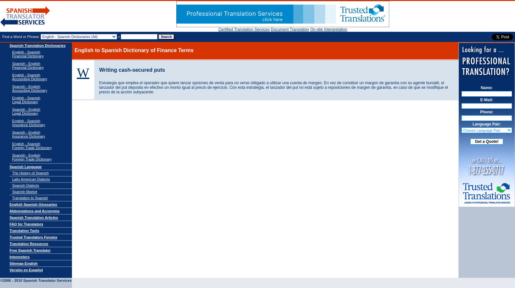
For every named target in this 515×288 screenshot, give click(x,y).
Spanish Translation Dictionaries (38, 46)
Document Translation (290, 29)
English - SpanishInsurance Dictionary (28, 123)
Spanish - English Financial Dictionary (28, 65)
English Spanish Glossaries (33, 204)
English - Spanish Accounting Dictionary (29, 77)
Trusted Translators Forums (33, 237)
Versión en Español (26, 270)
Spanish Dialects (25, 185)
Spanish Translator (25, 16)
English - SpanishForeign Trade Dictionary (32, 146)
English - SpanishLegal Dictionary (26, 100)
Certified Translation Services (244, 29)
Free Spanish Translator (30, 250)
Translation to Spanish (30, 198)
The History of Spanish (30, 173)
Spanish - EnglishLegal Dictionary (26, 111)
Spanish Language (26, 167)
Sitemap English (24, 263)
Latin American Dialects (31, 179)
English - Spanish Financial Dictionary (28, 54)
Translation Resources (29, 244)
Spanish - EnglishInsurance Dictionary (28, 134)
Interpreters (20, 257)
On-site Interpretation (328, 29)
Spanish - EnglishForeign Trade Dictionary (32, 157)
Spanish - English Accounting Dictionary (29, 88)
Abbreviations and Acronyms (34, 211)
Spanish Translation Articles (34, 218)
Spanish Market (24, 192)
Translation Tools (24, 231)
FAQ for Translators (26, 224)
